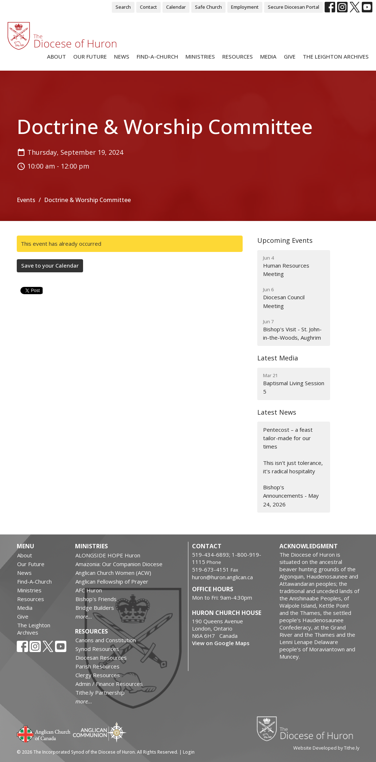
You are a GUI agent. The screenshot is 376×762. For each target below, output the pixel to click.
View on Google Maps (221, 643)
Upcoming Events (285, 240)
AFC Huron (88, 590)
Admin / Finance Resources (109, 683)
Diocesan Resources (101, 657)
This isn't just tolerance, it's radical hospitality (293, 467)
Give (289, 56)
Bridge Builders (94, 607)
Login (189, 752)
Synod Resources (97, 648)
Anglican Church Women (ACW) (113, 572)
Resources (237, 56)
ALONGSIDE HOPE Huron (107, 555)
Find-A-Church (157, 56)
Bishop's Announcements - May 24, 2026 (291, 495)
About (56, 56)
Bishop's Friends (96, 599)
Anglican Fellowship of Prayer (111, 581)
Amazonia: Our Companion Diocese (118, 564)
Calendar (176, 7)
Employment (245, 7)
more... (83, 616)
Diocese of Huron (307, 728)
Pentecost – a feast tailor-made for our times (288, 438)
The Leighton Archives (336, 56)
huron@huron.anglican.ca (222, 577)
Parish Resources (97, 666)
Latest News (276, 412)
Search (123, 7)
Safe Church (208, 7)
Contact (148, 7)
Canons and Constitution (105, 640)
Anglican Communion (100, 732)
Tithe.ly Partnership (100, 692)
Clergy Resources (97, 675)
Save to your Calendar (50, 265)
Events (26, 200)
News (121, 56)
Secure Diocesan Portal (293, 7)
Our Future (90, 56)
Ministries (200, 56)
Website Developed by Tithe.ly (326, 748)
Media (268, 56)
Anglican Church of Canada (44, 733)
